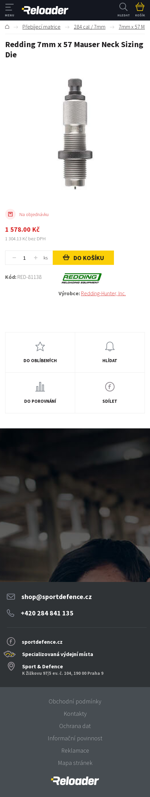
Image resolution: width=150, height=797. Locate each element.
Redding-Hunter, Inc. (103, 293)
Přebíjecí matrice (41, 26)
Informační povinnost (75, 738)
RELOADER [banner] (45, 10)
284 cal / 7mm (89, 26)
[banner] (75, 781)
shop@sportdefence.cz (56, 596)
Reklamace (75, 750)
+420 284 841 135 (47, 613)
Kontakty (75, 713)
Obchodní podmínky (75, 701)
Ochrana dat (75, 726)
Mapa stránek (75, 763)
